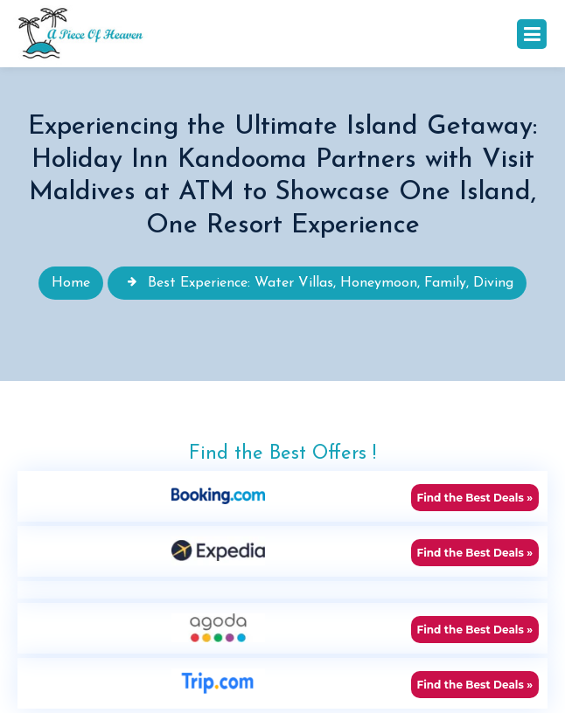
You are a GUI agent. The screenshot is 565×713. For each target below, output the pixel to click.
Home (71, 283)
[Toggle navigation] (532, 34)
